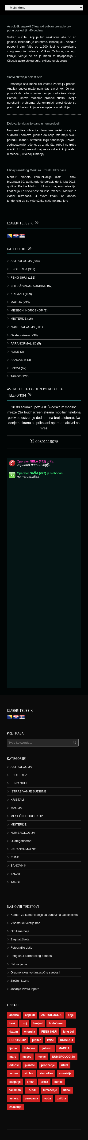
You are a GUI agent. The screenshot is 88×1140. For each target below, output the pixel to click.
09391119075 (44, 442)
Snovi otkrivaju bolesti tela (24, 77)
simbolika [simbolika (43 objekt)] (46, 1073)
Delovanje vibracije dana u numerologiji (33, 123)
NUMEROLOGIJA (23, 327)
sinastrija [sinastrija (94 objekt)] (65, 1073)
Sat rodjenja (19, 964)
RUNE (15, 351)
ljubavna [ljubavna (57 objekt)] (29, 1048)
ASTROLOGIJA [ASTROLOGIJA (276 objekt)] (51, 1015)
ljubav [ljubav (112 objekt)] (13, 1048)
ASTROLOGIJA (21, 261)
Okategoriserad (21, 335)
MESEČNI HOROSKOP (27, 310)
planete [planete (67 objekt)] (30, 1065)
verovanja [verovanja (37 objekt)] (31, 1098)
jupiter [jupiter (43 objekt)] (36, 1040)
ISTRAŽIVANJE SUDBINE (28, 286)
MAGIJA (16, 302)
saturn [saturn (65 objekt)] (13, 1073)
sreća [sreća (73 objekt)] (44, 1081)
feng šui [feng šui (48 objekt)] (68, 1031)
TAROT (16, 376)
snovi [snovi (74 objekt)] (30, 1081)
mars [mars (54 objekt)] (12, 1056)
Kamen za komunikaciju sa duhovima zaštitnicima (44, 915)
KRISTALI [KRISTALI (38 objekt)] (66, 1040)
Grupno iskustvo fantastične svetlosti (35, 972)
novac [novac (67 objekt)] (42, 1056)
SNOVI (15, 368)
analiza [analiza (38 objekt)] (14, 1015)
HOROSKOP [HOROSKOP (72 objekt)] (17, 1040)
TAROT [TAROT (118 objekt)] (32, 1090)
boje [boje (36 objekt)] (71, 1015)
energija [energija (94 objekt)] (29, 1031)
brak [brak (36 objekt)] (12, 1023)
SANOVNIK (18, 360)
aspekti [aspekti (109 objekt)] (30, 1015)
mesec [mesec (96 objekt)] (27, 1056)
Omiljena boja (20, 931)
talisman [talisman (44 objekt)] (15, 1090)
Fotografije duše (21, 947)
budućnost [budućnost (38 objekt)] (56, 1023)
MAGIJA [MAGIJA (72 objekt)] (64, 1048)
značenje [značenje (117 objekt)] (15, 1107)
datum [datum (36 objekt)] (13, 1031)
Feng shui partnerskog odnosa (31, 956)
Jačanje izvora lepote (25, 989)
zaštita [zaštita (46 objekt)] (61, 1098)
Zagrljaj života (20, 939)
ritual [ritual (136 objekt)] (64, 1065)
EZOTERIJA (19, 269)
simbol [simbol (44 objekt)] (29, 1073)
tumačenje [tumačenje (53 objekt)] (50, 1090)
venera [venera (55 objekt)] (14, 1098)
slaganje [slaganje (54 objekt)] (15, 1081)
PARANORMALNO (23, 343)
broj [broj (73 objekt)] (24, 1023)
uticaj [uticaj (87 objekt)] (66, 1090)
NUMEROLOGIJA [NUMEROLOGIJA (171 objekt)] (63, 1056)
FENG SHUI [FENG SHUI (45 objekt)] (49, 1031)
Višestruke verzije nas (25, 923)
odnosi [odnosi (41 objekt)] (14, 1065)
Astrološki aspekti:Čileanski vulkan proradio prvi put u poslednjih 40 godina (39, 28)
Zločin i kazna (20, 980)
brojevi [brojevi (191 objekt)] (37, 1023)
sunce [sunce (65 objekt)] (58, 1081)
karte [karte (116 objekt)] (50, 1040)
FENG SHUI (19, 277)
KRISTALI (17, 294)
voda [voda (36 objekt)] (47, 1098)
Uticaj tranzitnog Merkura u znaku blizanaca (36, 170)
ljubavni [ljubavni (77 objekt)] (47, 1048)
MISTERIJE (19, 318)
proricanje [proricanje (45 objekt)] (48, 1065)
